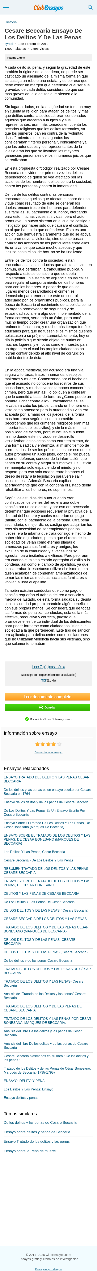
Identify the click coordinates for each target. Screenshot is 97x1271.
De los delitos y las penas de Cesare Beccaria (40, 1123)
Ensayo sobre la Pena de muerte (30, 1151)
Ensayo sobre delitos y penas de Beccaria (37, 1132)
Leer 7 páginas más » (48, 667)
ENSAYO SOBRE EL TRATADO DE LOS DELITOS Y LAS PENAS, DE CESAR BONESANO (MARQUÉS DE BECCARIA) (47, 839)
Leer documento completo (47, 696)
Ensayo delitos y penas (21, 1098)
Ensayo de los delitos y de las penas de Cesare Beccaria (46, 802)
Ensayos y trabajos (48, 1269)
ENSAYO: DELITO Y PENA (24, 1081)
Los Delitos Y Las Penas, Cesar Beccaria (34, 852)
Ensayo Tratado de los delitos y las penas (37, 1142)
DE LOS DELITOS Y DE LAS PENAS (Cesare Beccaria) (46, 952)
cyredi (9, 44)
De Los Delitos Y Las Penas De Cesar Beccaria (39, 902)
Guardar (47, 707)
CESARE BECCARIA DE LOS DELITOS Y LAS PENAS (45, 919)
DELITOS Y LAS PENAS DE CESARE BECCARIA (41, 893)
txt (43, 680)
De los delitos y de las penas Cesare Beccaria (38, 960)
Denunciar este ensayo (49, 752)
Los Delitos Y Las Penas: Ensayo (28, 1089)
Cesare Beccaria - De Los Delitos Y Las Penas (38, 860)
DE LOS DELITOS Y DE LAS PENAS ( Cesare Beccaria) (46, 910)
